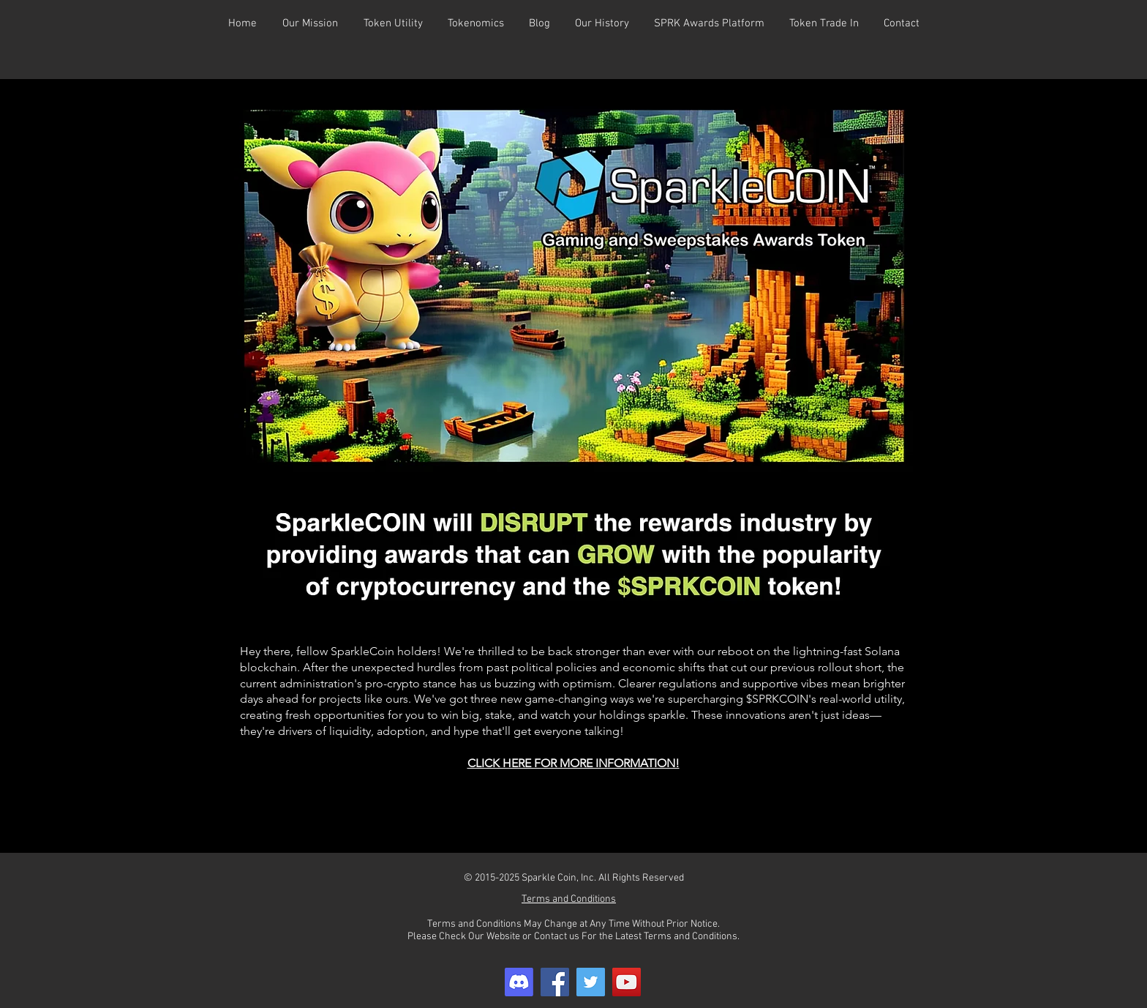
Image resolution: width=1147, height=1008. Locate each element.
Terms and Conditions (569, 899)
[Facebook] (555, 982)
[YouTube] (626, 982)
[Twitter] (590, 982)
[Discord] (519, 982)
